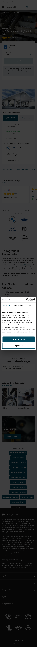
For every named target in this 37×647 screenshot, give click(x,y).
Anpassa (18, 346)
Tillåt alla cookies (18, 339)
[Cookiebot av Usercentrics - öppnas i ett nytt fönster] (26, 299)
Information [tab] (18, 305)
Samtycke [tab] (6, 305)
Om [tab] (30, 305)
